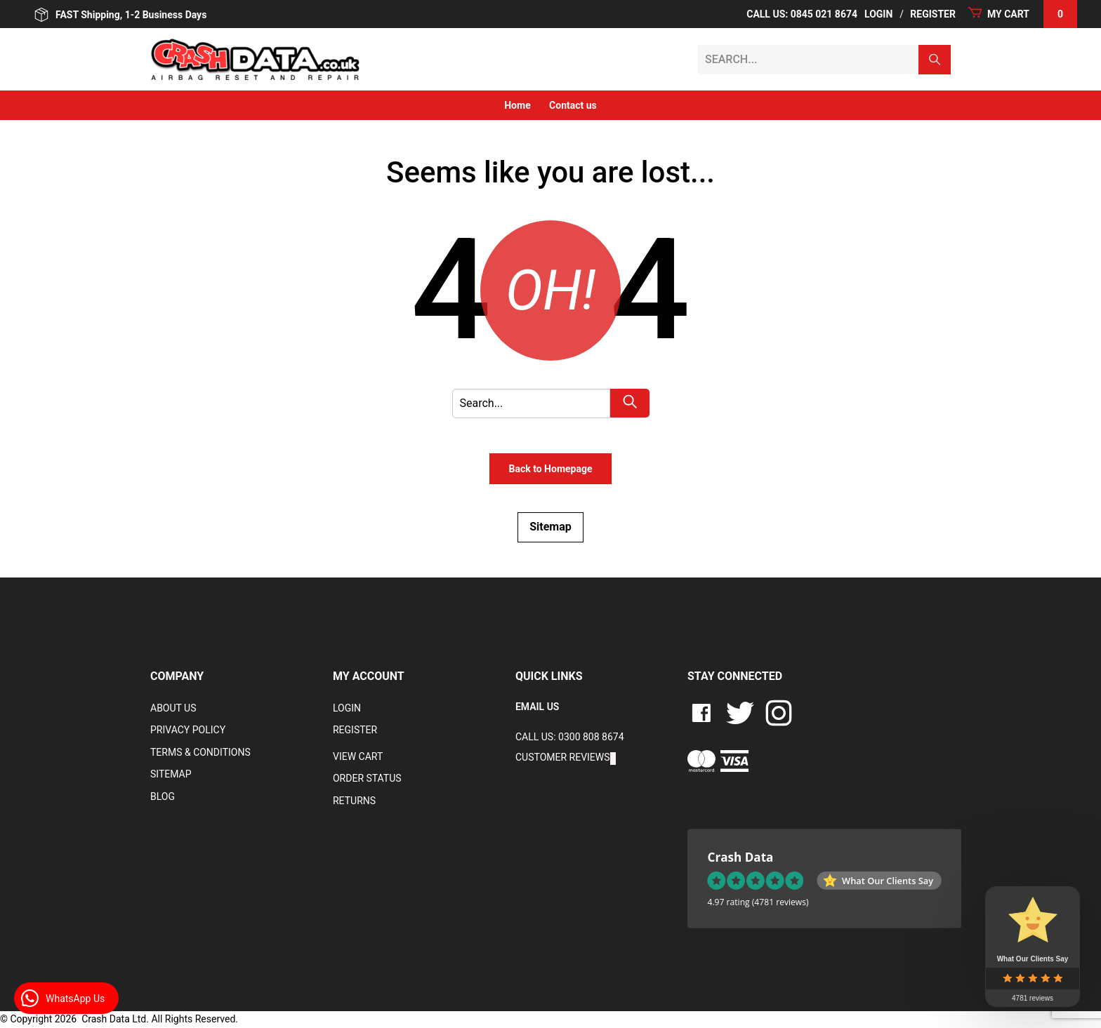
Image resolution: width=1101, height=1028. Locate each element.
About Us (173, 708)
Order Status (367, 778)
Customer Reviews (562, 757)
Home (517, 105)
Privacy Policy (187, 729)
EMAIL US (537, 706)
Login (878, 14)
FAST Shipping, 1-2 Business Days (120, 15)
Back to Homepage (550, 468)
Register (933, 14)
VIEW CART (358, 756)
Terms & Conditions (200, 752)
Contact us (573, 105)
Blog (162, 796)
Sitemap (550, 526)
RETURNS (354, 800)
